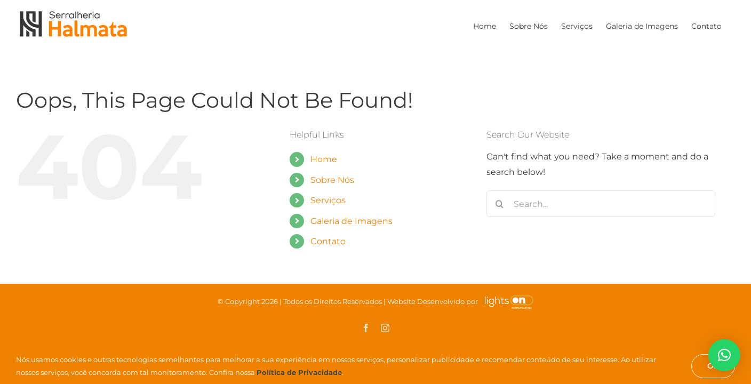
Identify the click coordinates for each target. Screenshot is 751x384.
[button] (724, 355)
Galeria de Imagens (351, 221)
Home (323, 159)
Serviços (328, 200)
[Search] (499, 203)
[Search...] (600, 203)
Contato (328, 241)
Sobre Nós (332, 180)
